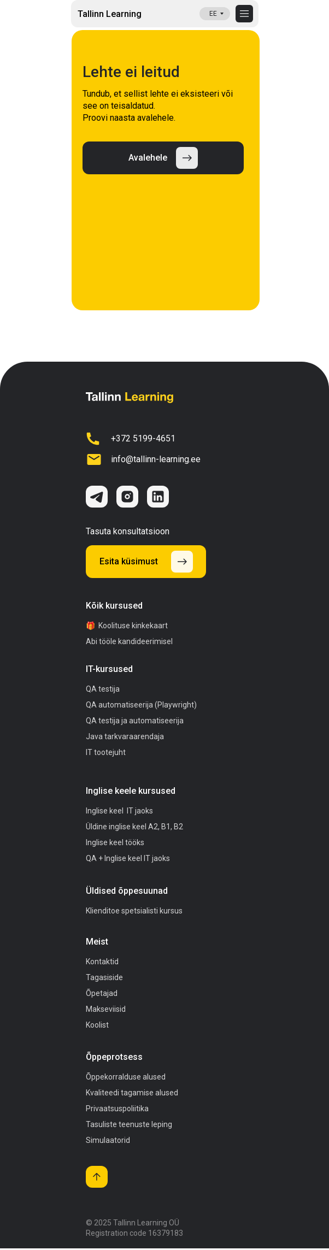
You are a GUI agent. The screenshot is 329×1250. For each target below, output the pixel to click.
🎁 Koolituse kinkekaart (127, 625)
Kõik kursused (114, 605)
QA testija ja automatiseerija (135, 720)
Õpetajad (102, 993)
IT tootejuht (106, 752)
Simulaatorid (108, 1140)
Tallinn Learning (110, 14)
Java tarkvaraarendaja (125, 736)
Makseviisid (106, 1009)
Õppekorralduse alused (126, 1076)
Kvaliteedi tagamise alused (132, 1092)
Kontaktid (102, 961)
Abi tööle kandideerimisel (129, 641)
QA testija (103, 689)
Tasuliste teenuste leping (129, 1124)
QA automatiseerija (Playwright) (141, 704)
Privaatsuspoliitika (117, 1108)
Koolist (97, 1025)
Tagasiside (104, 977)
